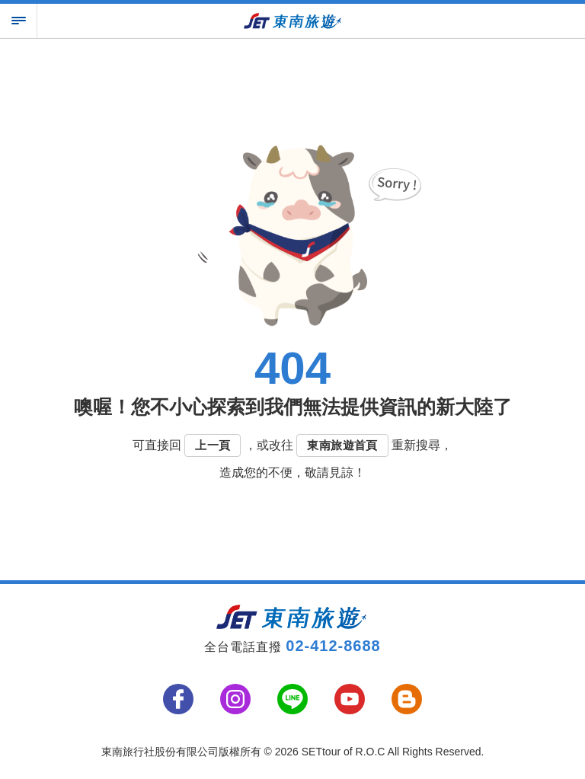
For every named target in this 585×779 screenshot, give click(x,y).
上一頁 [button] (212, 445)
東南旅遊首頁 (342, 445)
